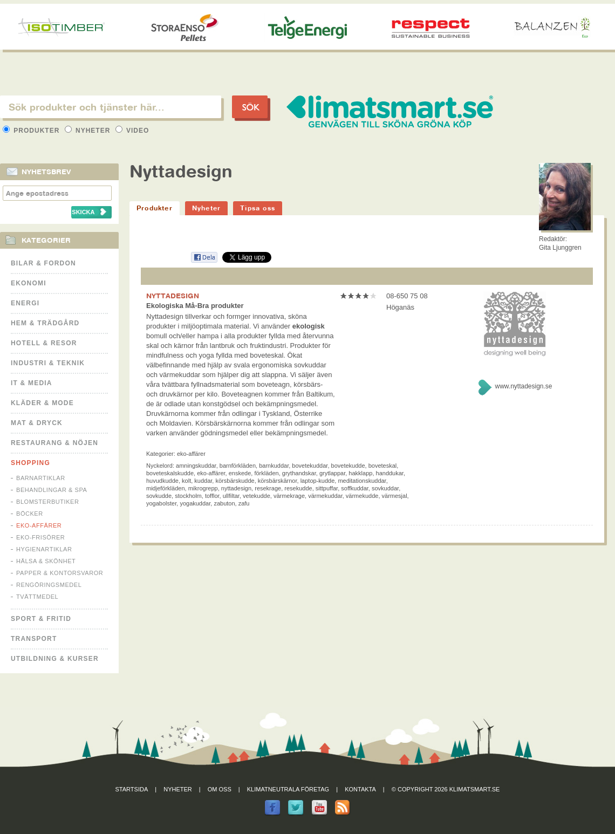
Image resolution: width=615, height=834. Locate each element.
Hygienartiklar (44, 549)
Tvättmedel (37, 596)
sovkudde (159, 496)
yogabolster (161, 503)
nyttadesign (236, 488)
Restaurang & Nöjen (54, 443)
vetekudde (256, 496)
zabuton (224, 503)
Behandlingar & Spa (51, 490)
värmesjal (394, 496)
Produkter (32, 130)
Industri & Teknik (48, 363)
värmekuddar (325, 496)
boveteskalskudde (170, 473)
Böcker (29, 513)
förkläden (266, 473)
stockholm (188, 496)
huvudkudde (162, 480)
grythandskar (299, 473)
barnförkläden (238, 465)
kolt (186, 480)
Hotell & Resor (44, 343)
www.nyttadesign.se (523, 386)
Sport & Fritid (41, 619)
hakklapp (360, 473)
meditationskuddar (362, 480)
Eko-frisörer (40, 537)
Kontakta (360, 789)
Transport (34, 638)
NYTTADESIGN (172, 295)
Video (132, 130)
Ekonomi (28, 283)
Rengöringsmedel (48, 585)
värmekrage (289, 496)
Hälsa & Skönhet (46, 561)
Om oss (219, 789)
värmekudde (362, 496)
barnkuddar (274, 465)
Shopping (30, 463)
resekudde (298, 488)
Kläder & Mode (42, 403)
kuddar (203, 480)
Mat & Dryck (37, 423)
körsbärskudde (234, 480)
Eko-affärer (39, 525)
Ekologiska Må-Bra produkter (195, 306)
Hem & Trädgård (45, 323)
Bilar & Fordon (43, 263)
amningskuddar (196, 465)
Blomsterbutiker (47, 501)
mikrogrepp (203, 488)
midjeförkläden (165, 488)
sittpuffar (327, 488)
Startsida (131, 789)
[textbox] (110, 106)
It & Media (31, 383)
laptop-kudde (317, 480)
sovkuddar (385, 488)
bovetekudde (348, 465)
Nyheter (89, 130)
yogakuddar (195, 503)
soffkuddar (354, 488)
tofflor (212, 496)
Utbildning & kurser (55, 658)
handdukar (390, 473)
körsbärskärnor (277, 480)
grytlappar (332, 473)
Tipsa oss (257, 208)
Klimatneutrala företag (288, 789)
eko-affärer (211, 473)
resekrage (268, 488)
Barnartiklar (40, 478)
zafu (244, 503)
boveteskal (382, 465)
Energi (25, 303)
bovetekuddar (309, 465)
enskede (240, 473)
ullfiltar (231, 496)
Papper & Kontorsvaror (59, 573)
